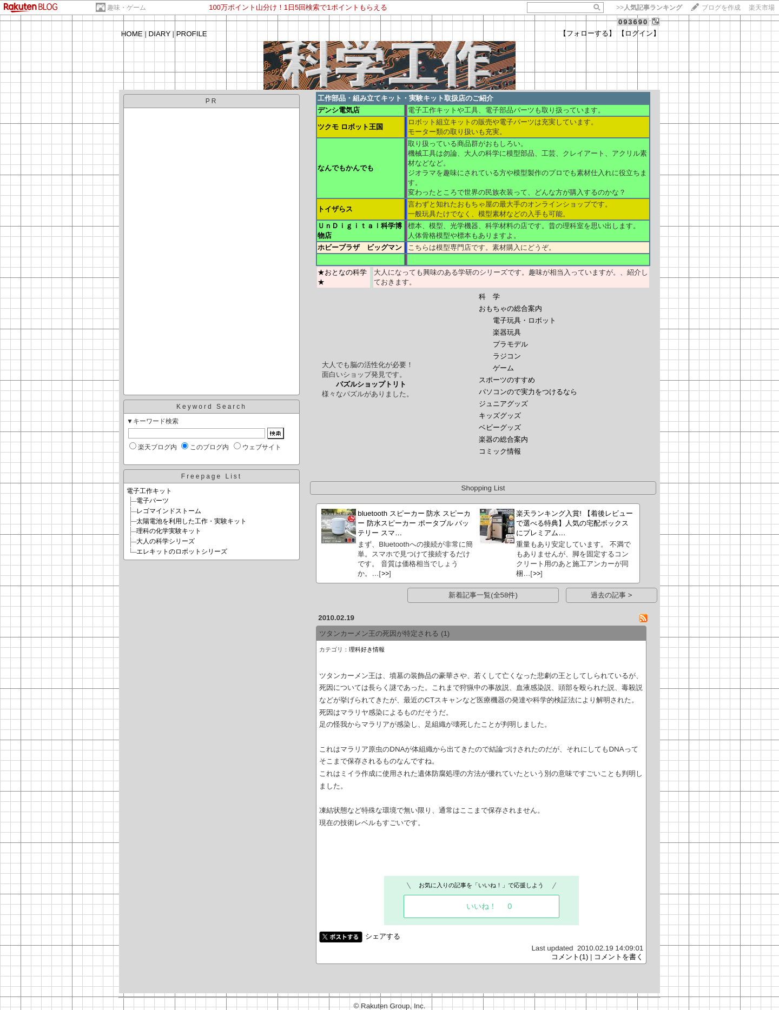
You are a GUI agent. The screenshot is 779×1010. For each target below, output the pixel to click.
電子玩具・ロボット (524, 320)
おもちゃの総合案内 (510, 308)
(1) (445, 633)
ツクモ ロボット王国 (350, 127)
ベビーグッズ (500, 427)
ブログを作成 (721, 7)
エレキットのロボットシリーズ (181, 551)
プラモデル (510, 344)
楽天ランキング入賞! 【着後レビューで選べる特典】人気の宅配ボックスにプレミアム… (574, 523)
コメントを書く (618, 957)
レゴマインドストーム (168, 511)
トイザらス (335, 209)
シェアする (382, 936)
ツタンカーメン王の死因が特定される (379, 633)
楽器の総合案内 (503, 439)
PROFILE (191, 34)
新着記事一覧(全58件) (483, 595)
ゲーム (503, 368)
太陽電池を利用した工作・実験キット (191, 521)
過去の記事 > (611, 595)
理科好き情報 (367, 649)
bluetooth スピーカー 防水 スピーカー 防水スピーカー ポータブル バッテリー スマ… (414, 523)
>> (649, 7)
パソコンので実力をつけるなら (528, 392)
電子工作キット (149, 491)
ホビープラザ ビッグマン (360, 247)
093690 (633, 22)
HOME (132, 34)
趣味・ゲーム (126, 7)
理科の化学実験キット (168, 531)
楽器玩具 (507, 332)
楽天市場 (762, 7)
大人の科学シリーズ (165, 541)
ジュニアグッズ (503, 404)
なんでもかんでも (346, 168)
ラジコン (507, 356)
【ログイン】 (639, 33)
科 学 (489, 297)
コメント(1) (569, 957)
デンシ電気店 (339, 110)
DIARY (159, 34)
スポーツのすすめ (507, 380)
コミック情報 (500, 451)
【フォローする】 (587, 33)
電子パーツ (152, 500)
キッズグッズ (500, 415)
